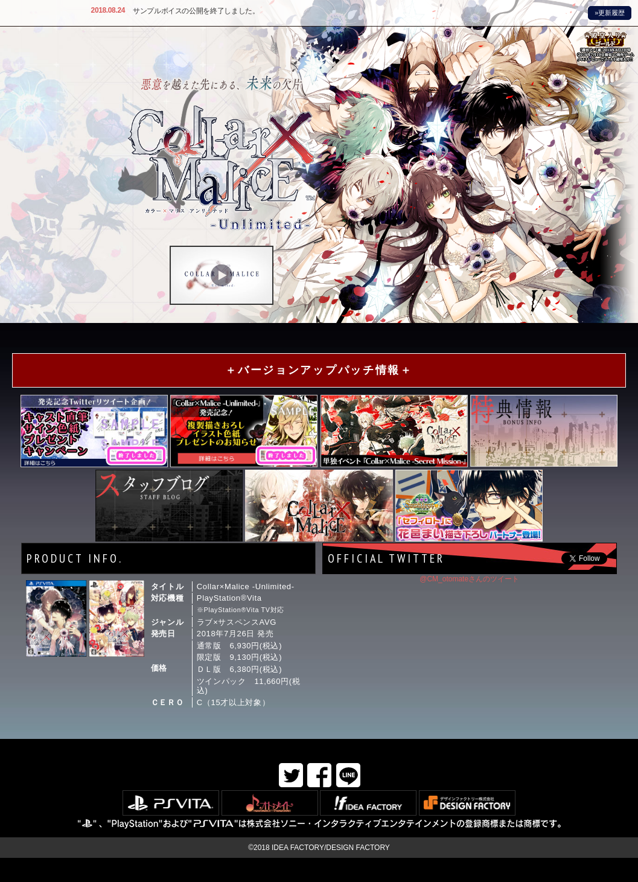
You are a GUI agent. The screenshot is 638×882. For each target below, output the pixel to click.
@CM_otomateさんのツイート (469, 579)
